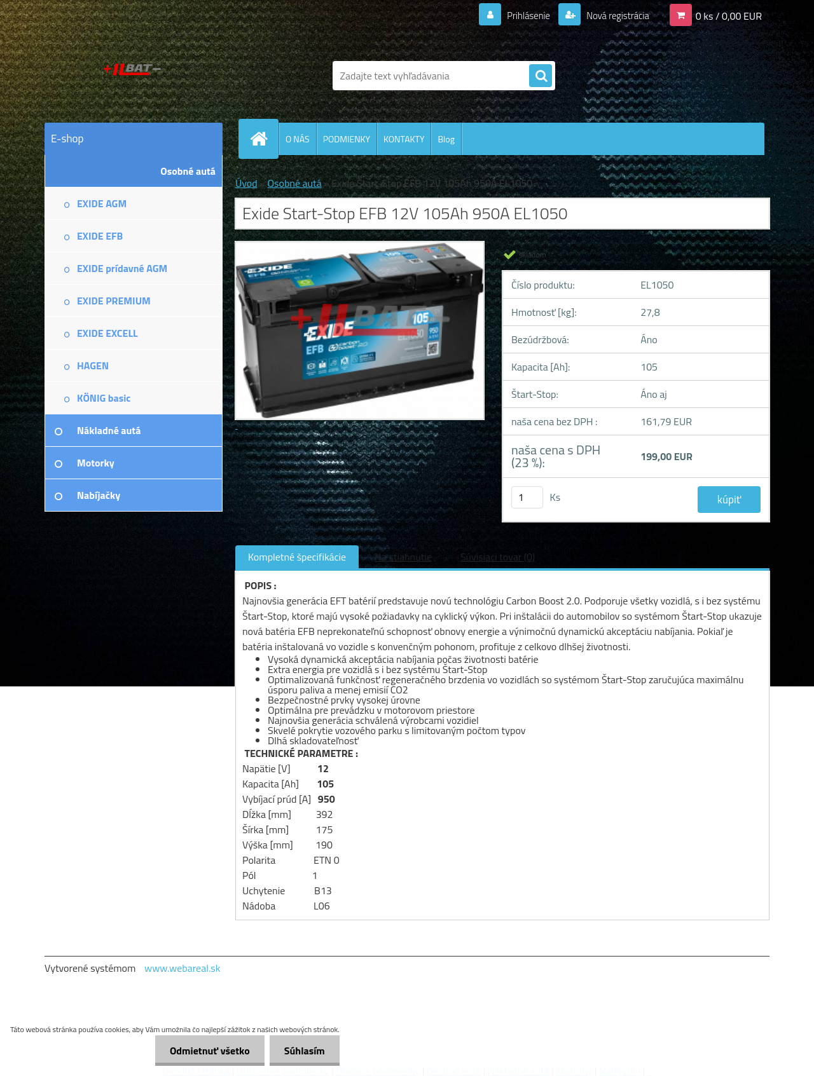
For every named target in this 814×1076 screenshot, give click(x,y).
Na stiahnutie (403, 556)
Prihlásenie (520, 15)
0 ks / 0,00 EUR (729, 15)
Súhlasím (303, 1050)
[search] (540, 76)
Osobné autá (294, 183)
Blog (446, 139)
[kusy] (527, 497)
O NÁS (298, 139)
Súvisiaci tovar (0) (497, 556)
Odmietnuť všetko (206, 1050)
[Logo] (132, 75)
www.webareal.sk (182, 968)
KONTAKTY (403, 139)
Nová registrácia (614, 15)
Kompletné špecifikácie (297, 556)
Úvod (246, 183)
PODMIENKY (346, 139)
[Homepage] (264, 138)
